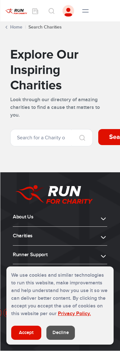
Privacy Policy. (74, 313)
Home (16, 27)
